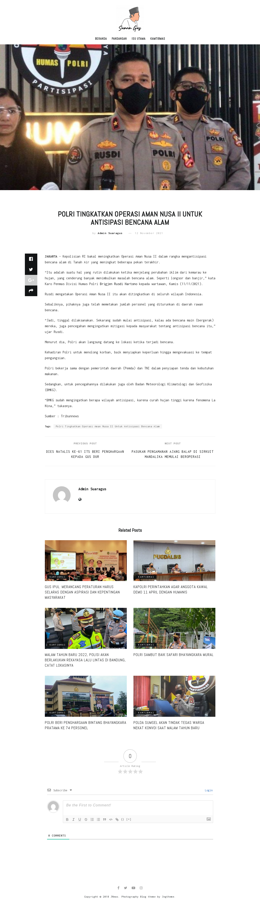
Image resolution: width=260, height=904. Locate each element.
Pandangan (119, 39)
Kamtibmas (157, 39)
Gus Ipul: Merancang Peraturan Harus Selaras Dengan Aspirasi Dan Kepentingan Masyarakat (82, 592)
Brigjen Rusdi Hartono (118, 284)
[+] (129, 819)
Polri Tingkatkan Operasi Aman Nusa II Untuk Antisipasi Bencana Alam (108, 426)
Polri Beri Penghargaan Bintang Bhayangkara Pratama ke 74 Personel (85, 725)
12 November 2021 (149, 233)
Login (208, 790)
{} (122, 819)
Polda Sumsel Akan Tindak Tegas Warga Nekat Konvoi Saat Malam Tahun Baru (168, 725)
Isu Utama (138, 39)
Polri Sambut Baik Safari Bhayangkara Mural (173, 654)
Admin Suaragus (110, 233)
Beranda (101, 39)
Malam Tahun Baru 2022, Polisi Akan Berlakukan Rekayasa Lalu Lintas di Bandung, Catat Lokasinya (85, 660)
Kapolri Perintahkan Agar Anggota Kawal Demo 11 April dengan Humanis (170, 589)
